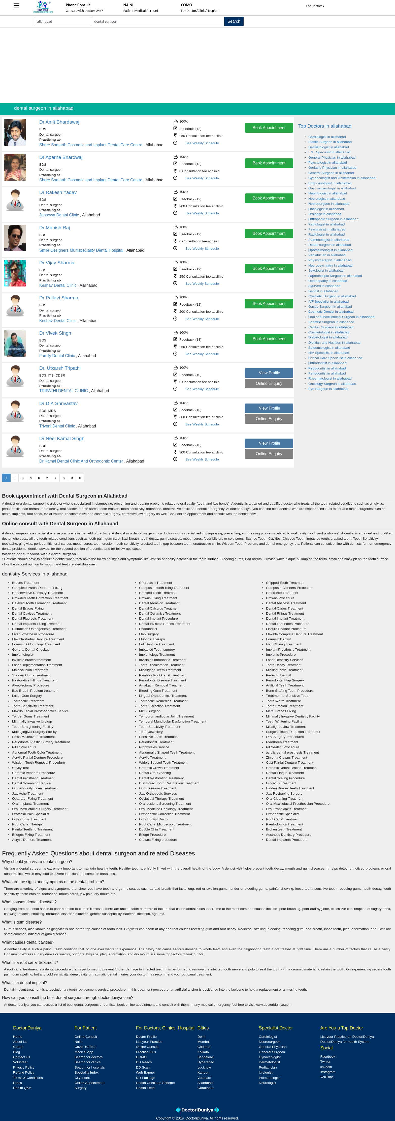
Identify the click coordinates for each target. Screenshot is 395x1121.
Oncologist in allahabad (326, 209)
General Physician (273, 1047)
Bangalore (205, 1057)
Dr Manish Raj (54, 227)
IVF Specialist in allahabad (328, 301)
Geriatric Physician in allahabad (332, 167)
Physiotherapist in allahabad (329, 260)
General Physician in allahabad (331, 157)
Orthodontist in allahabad (327, 363)
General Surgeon (272, 1052)
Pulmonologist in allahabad (328, 240)
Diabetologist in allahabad (328, 337)
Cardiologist (268, 1037)
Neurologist (267, 1083)
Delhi (201, 1037)
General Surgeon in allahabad (331, 173)
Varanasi (204, 1078)
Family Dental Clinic (57, 356)
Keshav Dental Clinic (58, 285)
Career (18, 1047)
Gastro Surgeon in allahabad (330, 306)
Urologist (266, 1072)
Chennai (204, 1047)
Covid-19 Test (85, 1047)
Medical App (84, 1052)
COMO (141, 1057)
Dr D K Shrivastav (58, 403)
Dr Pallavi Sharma (58, 297)
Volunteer (20, 1062)
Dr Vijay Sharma (56, 262)
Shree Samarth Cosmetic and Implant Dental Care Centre (90, 145)
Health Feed (145, 1088)
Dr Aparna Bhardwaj (61, 157)
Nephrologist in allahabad (327, 193)
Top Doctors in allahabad (324, 126)
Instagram (327, 1072)
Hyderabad (206, 1062)
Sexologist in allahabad (326, 270)
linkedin (326, 1067)
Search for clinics (88, 1062)
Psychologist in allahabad (327, 162)
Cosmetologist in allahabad (328, 332)
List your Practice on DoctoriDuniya (347, 1037)
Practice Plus (146, 1052)
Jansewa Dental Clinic (59, 215)
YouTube (327, 1077)
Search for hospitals (90, 1067)
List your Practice (149, 1042)
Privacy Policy (24, 1067)
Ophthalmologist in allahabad (330, 250)
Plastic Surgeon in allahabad (330, 142)
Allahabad (205, 1083)
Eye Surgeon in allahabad (328, 389)
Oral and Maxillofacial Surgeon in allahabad (341, 317)
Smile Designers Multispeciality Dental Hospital (81, 250)
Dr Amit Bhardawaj (59, 122)
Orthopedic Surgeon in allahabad (333, 219)
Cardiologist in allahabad (327, 137)
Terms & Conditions (28, 1078)
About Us (20, 1042)
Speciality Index (86, 1072)
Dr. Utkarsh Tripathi (60, 368)
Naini (78, 1042)
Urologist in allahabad (324, 214)
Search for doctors (89, 1057)
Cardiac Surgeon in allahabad (330, 327)
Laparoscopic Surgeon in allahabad (335, 276)
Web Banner (145, 1072)
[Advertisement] (197, 65)
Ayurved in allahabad (324, 286)
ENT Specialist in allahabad (329, 152)
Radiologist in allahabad (326, 234)
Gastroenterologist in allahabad (332, 188)
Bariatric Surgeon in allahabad (331, 322)
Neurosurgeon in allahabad (328, 204)
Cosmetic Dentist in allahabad (331, 311)
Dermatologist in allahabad (328, 147)
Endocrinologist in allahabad (329, 183)
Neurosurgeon (270, 1042)
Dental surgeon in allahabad (329, 245)
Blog (16, 1052)
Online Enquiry (269, 383)
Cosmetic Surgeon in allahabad (332, 296)
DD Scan (143, 1067)
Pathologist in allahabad (326, 224)
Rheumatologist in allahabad (330, 378)
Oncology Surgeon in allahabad (332, 384)
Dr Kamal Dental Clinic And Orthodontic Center (81, 461)
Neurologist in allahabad (326, 198)
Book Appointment (269, 128)
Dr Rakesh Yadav (58, 192)
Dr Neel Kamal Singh (61, 438)
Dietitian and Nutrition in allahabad (334, 342)
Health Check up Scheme (155, 1083)
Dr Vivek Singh (55, 333)
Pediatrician (268, 1067)
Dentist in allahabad (323, 291)
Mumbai (204, 1042)
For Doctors (315, 6)
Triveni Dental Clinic (57, 426)
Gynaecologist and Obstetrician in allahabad (341, 178)
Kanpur (203, 1072)
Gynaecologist (270, 1057)
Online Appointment (90, 1083)
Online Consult (86, 1037)
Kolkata (203, 1052)
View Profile (269, 373)
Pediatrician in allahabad (327, 255)
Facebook (327, 1056)
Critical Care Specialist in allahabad (335, 358)
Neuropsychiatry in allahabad (330, 265)
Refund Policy (23, 1072)
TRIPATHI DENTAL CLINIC (63, 391)
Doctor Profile (146, 1037)
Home (17, 1037)
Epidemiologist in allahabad (329, 348)
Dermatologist (269, 1062)
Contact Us (21, 1057)
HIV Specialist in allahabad (328, 353)
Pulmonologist (269, 1078)
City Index (82, 1078)
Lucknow (204, 1067)
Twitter (325, 1061)
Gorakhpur (206, 1088)
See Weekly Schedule (202, 143)
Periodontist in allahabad (327, 373)
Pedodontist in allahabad (327, 368)
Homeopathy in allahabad (327, 281)
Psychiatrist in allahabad (326, 229)
